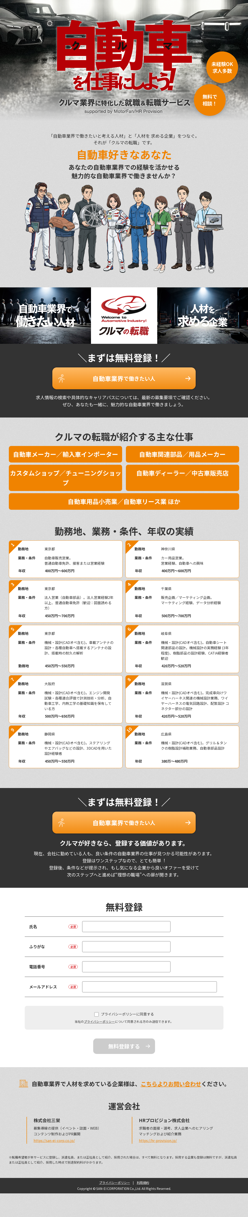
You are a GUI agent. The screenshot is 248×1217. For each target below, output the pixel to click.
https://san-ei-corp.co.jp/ (54, 1135)
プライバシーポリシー (99, 1016)
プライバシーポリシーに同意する (124, 1009)
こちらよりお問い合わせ (170, 1078)
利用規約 (143, 1177)
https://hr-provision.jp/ (158, 1135)
